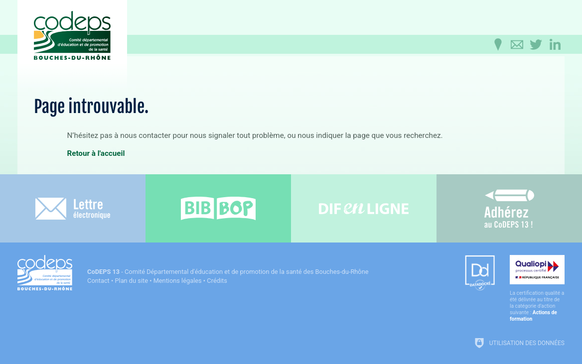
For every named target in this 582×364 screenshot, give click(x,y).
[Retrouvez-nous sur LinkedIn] (555, 44)
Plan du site (131, 280)
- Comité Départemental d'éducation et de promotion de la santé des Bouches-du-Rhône (227, 271)
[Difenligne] (363, 208)
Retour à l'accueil (96, 153)
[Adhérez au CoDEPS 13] (509, 208)
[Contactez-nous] (517, 44)
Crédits (217, 280)
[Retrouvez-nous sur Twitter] (536, 44)
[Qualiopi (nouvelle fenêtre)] (537, 288)
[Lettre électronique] (73, 208)
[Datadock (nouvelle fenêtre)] (480, 273)
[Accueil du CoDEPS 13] (72, 35)
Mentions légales (177, 280)
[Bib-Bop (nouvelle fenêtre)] (218, 208)
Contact (98, 280)
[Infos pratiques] (498, 44)
